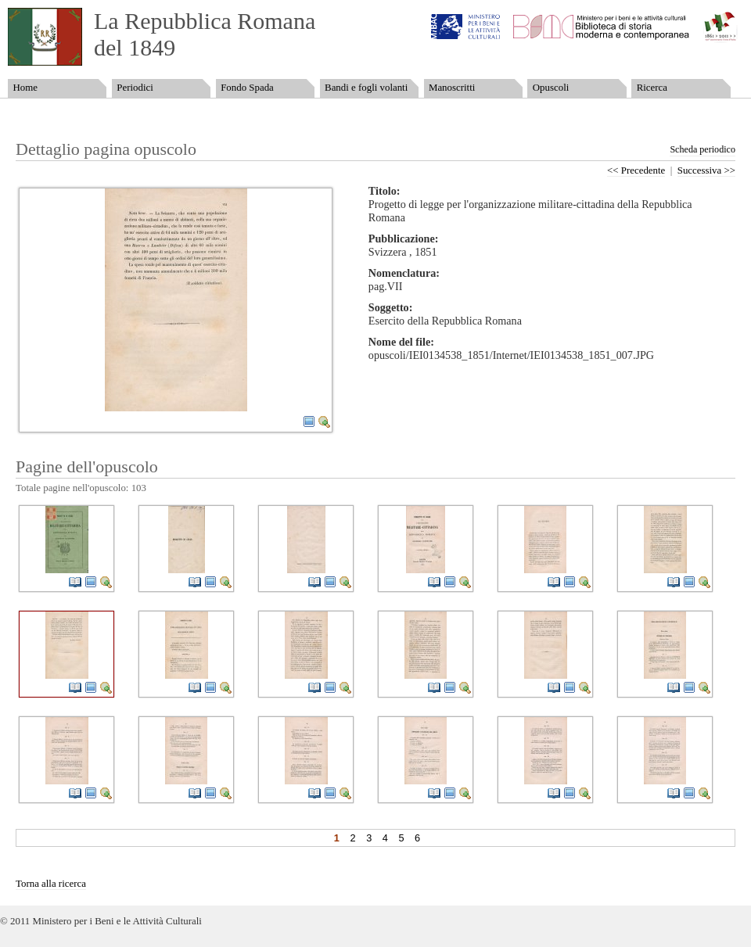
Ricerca (652, 87)
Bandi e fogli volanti (366, 87)
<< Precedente (636, 170)
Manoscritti (452, 87)
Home (25, 87)
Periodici (135, 87)
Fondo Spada (247, 87)
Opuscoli (551, 87)
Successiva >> (706, 170)
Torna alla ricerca (51, 883)
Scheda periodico (702, 149)
